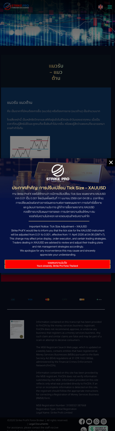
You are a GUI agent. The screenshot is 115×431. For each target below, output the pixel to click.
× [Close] (111, 162)
